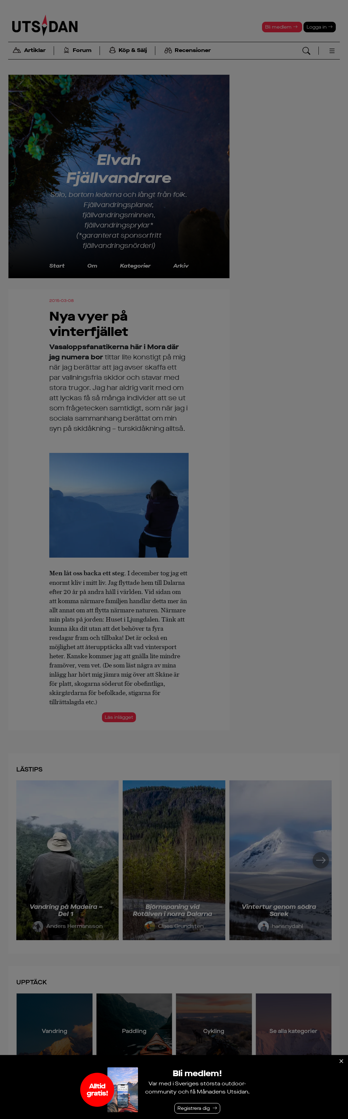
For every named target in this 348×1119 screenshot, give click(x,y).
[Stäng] (341, 1061)
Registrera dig (193, 1108)
